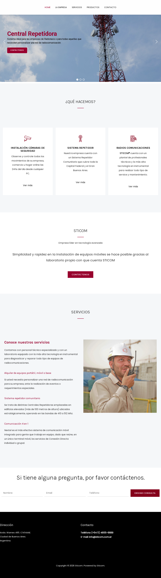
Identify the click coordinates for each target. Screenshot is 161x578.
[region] (80, 41)
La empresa (62, 7)
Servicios (77, 7)
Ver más (27, 193)
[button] (4, 41)
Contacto (109, 7)
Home (49, 7)
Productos (92, 7)
